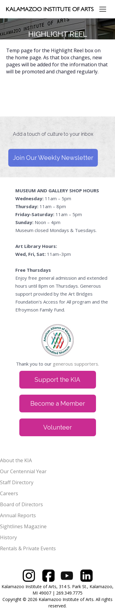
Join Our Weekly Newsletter (53, 157)
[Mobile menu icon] (103, 9)
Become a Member (57, 403)
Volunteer (57, 427)
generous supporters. (76, 364)
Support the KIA (57, 379)
